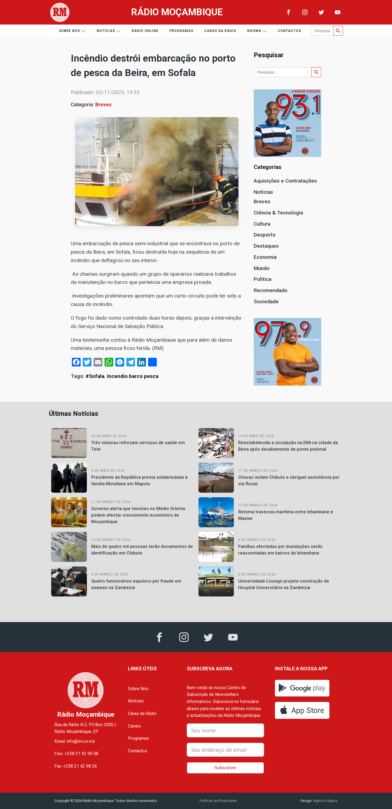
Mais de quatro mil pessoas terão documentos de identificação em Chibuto (142, 550)
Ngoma (257, 31)
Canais (134, 726)
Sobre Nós (138, 688)
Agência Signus (325, 801)
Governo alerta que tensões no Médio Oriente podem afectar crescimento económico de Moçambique (138, 515)
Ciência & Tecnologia (278, 213)
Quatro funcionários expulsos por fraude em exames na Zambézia (136, 584)
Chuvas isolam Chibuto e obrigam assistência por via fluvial (288, 480)
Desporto (264, 235)
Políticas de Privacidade (218, 801)
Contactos (289, 31)
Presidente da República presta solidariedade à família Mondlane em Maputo (139, 480)
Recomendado (270, 290)
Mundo (262, 268)
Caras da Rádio (220, 31)
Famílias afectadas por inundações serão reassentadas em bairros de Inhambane (280, 550)
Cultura (262, 224)
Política (262, 279)
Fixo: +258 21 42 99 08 (76, 753)
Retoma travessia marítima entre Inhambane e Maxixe (285, 515)
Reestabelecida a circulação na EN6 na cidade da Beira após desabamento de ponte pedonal (288, 446)
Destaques (266, 246)
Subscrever (226, 767)
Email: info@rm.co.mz (74, 741)
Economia (265, 257)
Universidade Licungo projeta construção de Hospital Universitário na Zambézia (283, 584)
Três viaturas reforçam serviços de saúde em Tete (138, 446)
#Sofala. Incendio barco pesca (121, 376)
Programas (181, 31)
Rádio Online (145, 31)
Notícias (109, 31)
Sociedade (266, 301)
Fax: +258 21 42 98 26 (75, 766)
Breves (103, 104)
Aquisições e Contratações (285, 181)
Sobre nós (72, 31)
